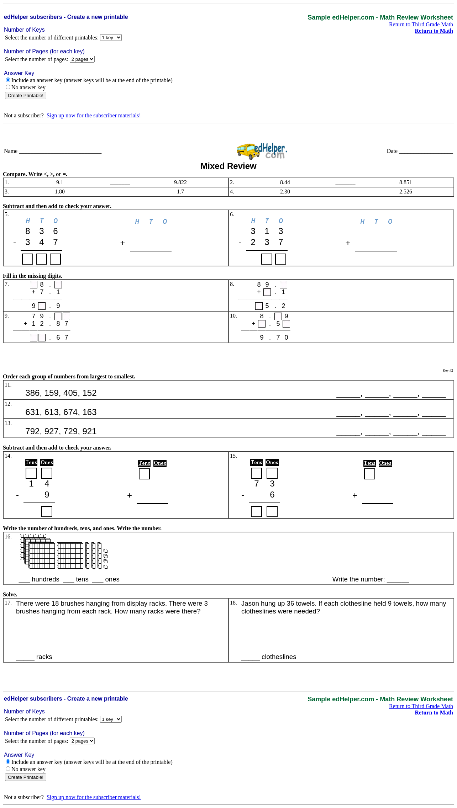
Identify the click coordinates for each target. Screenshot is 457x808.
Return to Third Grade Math (421, 24)
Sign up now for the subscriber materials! (94, 115)
